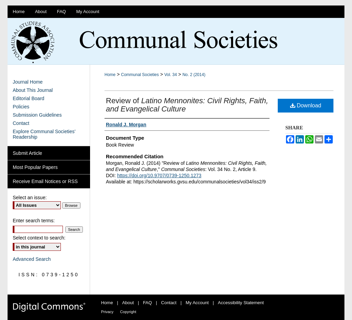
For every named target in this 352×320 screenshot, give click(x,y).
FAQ (148, 302)
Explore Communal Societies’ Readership (44, 134)
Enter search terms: (34, 220)
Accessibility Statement (241, 302)
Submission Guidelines (37, 115)
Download (305, 105)
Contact (21, 123)
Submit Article (27, 153)
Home (110, 74)
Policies (21, 106)
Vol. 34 (170, 74)
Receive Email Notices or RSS (45, 181)
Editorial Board (28, 98)
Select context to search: (39, 238)
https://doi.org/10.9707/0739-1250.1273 (159, 175)
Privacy (107, 312)
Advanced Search (32, 259)
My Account (198, 302)
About (128, 302)
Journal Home (28, 82)
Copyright (128, 312)
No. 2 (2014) (194, 74)
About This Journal (33, 90)
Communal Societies (140, 74)
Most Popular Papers (35, 167)
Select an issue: (30, 197)
